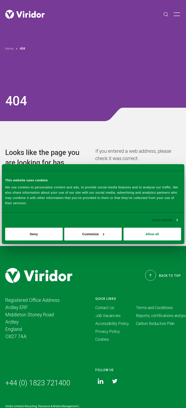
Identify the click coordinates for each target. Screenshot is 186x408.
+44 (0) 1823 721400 (37, 383)
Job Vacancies (108, 316)
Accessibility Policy (112, 324)
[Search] (165, 14)
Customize (93, 234)
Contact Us (104, 308)
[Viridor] (25, 14)
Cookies (102, 339)
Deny (34, 234)
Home (9, 48)
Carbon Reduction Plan (155, 324)
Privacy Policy (107, 332)
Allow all (152, 234)
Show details (162, 220)
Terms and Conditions (154, 308)
